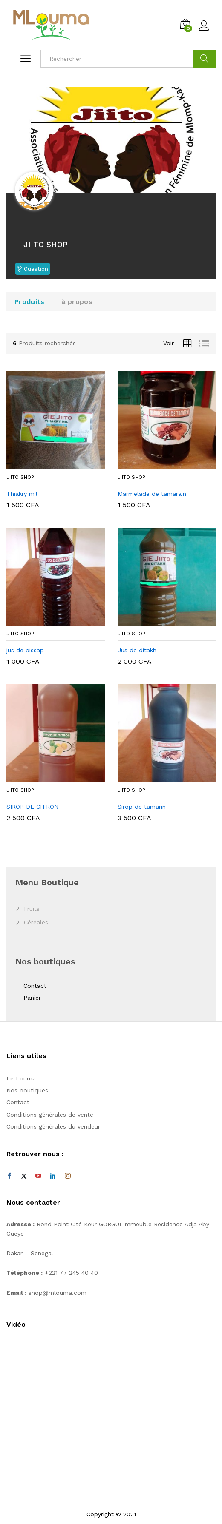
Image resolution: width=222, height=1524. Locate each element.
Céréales (36, 922)
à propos (76, 302)
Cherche (204, 59)
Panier (32, 997)
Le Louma (21, 1078)
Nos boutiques (27, 1090)
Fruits (32, 908)
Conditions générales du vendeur (53, 1126)
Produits (29, 302)
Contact (34, 985)
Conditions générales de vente (49, 1114)
